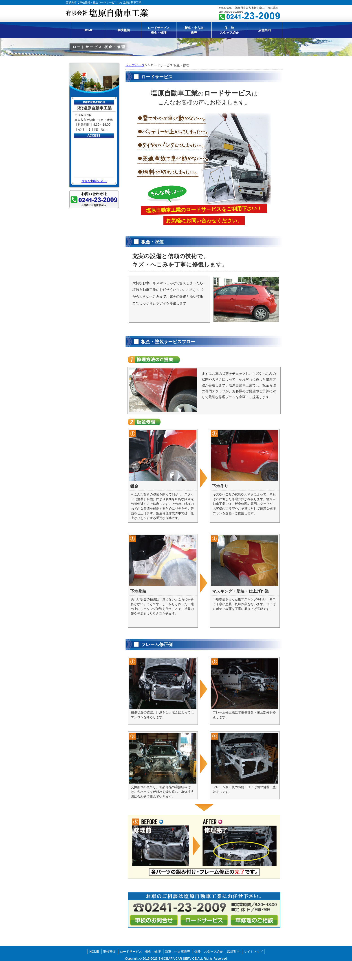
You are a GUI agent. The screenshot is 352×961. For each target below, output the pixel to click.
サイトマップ (253, 951)
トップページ (134, 65)
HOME (88, 30)
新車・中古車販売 (194, 30)
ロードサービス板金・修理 (159, 30)
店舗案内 (264, 30)
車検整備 (123, 30)
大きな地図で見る (94, 181)
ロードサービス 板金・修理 (140, 951)
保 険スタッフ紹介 (229, 30)
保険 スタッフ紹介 (208, 951)
